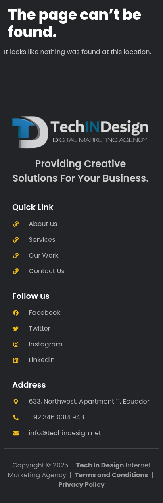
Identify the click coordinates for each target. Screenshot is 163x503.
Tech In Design (100, 465)
